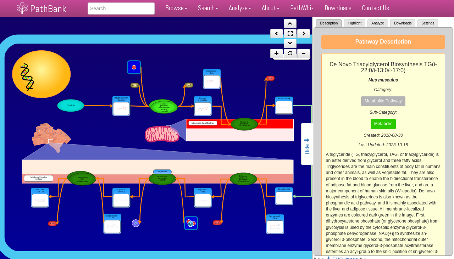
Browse (176, 8)
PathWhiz (302, 8)
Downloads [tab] (402, 23)
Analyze (240, 8)
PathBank (48, 8)
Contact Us (375, 8)
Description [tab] (329, 23)
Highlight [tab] (354, 23)
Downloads (338, 8)
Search (208, 8)
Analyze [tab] (377, 23)
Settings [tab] (427, 23)
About (270, 8)
